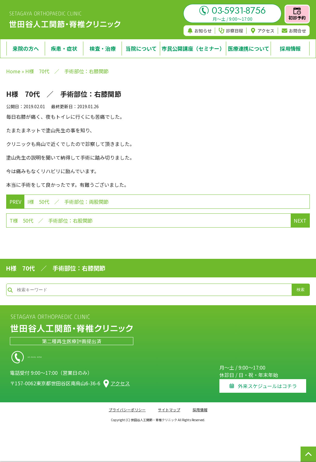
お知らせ (199, 31)
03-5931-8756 (232, 10)
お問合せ (294, 31)
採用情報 (200, 406)
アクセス (262, 31)
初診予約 (297, 14)
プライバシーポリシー (127, 406)
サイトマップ (169, 406)
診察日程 (231, 31)
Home (13, 71)
